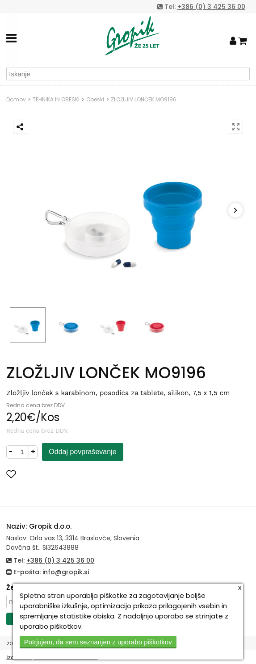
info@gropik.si (65, 572)
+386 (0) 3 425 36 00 (211, 6)
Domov (16, 99)
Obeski (95, 99)
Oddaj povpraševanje (82, 451)
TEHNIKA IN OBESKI (56, 99)
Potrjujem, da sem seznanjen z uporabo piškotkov (98, 642)
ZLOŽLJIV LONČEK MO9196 (143, 99)
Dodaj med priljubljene (55, 474)
